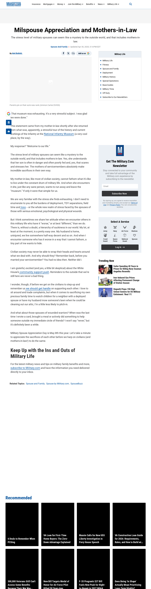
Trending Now (106, 260)
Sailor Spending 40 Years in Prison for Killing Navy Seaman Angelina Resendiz (127, 269)
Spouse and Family (59, 47)
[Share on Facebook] (63, 53)
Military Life (113, 4)
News (101, 4)
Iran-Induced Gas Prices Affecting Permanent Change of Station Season (126, 280)
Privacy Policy (115, 205)
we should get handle (24, 287)
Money (61, 4)
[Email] (73, 53)
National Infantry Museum (57, 133)
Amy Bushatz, (17, 53)
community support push (32, 271)
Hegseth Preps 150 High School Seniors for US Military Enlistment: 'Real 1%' (126, 292)
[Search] (128, 4)
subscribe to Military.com (23, 367)
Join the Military (75, 4)
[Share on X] (68, 53)
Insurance (36, 4)
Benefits (90, 4)
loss (21, 206)
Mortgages (49, 4)
